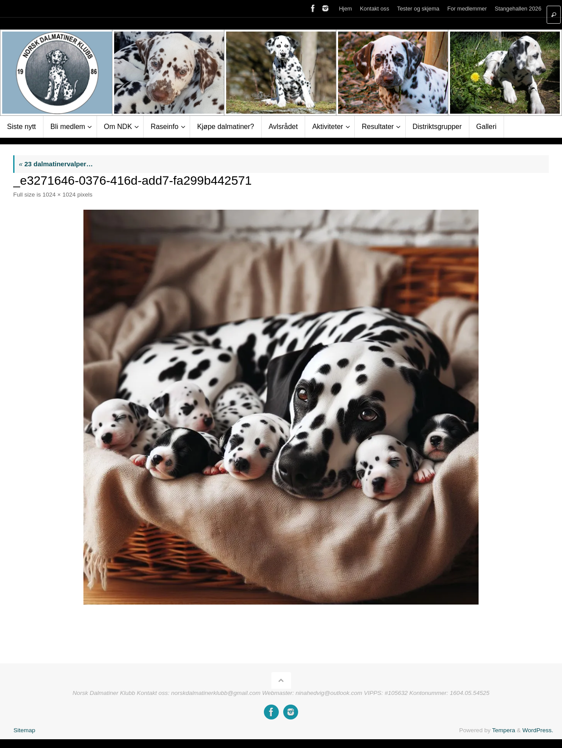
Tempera (503, 730)
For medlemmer (467, 8)
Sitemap (25, 730)
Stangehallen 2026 (518, 8)
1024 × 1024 (59, 194)
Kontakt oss (374, 8)
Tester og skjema (418, 8)
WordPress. (537, 730)
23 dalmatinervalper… (56, 164)
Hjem (345, 8)
